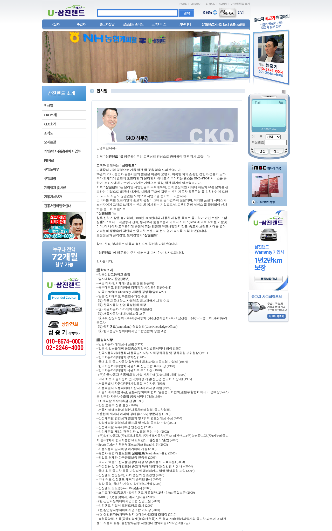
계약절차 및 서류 (55, 188)
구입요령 (50, 179)
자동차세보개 (53, 197)
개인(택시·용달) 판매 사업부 (62, 151)
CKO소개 (50, 115)
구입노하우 (51, 169)
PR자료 (49, 160)
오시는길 (50, 142)
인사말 (48, 106)
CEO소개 (50, 124)
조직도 (48, 133)
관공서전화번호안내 (57, 206)
